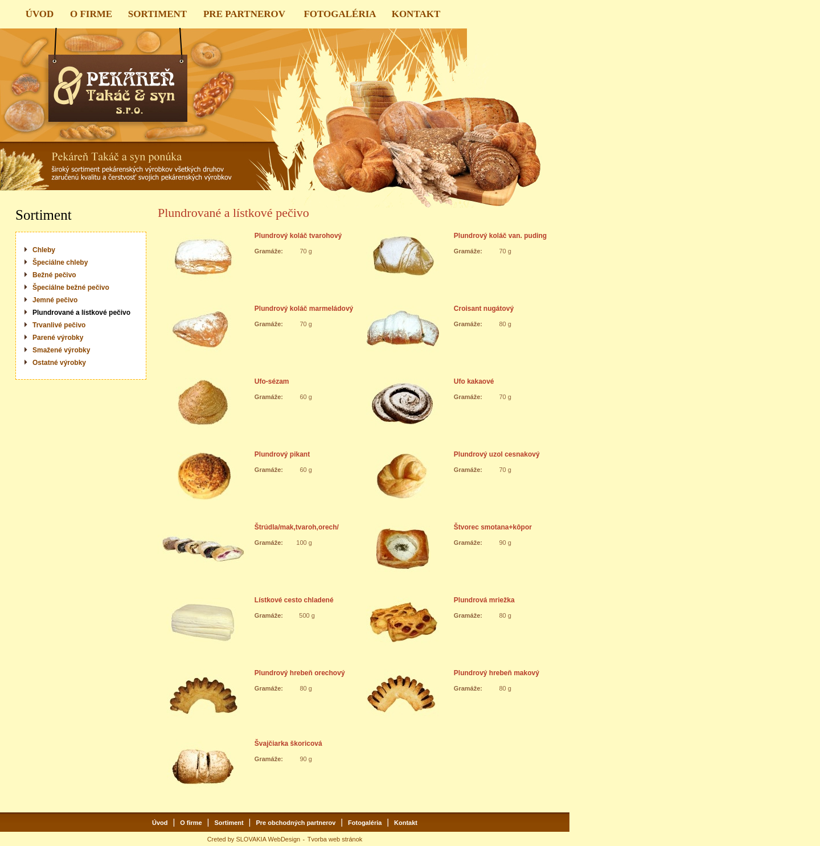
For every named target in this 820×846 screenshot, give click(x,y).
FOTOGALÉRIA (340, 14)
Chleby (43, 250)
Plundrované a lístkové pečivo (81, 313)
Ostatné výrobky (59, 363)
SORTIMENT (157, 14)
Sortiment (228, 822)
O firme (191, 822)
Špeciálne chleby (60, 262)
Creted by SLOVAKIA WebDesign (253, 839)
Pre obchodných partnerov (295, 822)
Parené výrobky (57, 338)
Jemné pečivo (54, 300)
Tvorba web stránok (335, 839)
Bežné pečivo (54, 275)
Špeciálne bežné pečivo (70, 287)
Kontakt (405, 822)
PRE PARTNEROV (244, 14)
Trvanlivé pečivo (58, 325)
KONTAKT (416, 14)
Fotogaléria (365, 822)
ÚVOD (40, 14)
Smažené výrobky (61, 350)
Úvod (160, 822)
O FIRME (91, 14)
